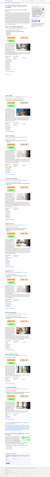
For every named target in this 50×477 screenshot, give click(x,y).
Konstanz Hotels (18, 2)
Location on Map (24, 37)
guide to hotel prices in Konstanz (19, 443)
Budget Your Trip (9, 0)
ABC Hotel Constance (11, 178)
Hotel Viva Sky (9, 223)
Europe (6, 2)
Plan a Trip (26, 0)
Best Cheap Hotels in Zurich (17, 426)
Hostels (6, 472)
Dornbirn (13, 423)
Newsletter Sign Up (7, 470)
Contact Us (6, 469)
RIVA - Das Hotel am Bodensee (14, 26)
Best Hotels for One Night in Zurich (15, 429)
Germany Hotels (13, 2)
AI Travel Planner (7, 474)
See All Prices (25, 28)
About (23, 0)
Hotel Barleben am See (11, 354)
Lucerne (6, 423)
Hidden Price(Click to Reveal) (11, 40)
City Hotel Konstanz (10, 387)
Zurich (28, 422)
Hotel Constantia (10, 136)
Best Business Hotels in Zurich (17, 430)
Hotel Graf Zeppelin (10, 312)
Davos (9, 423)
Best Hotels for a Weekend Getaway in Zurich (15, 428)
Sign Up (41, 0)
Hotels (6, 471)
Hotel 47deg (8, 95)
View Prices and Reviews (10, 71)
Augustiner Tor (9, 271)
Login (43, 0)
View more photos (28, 200)
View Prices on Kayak (11, 37)
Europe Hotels (9, 2)
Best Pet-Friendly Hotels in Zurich (13, 427)
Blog (29, 0)
